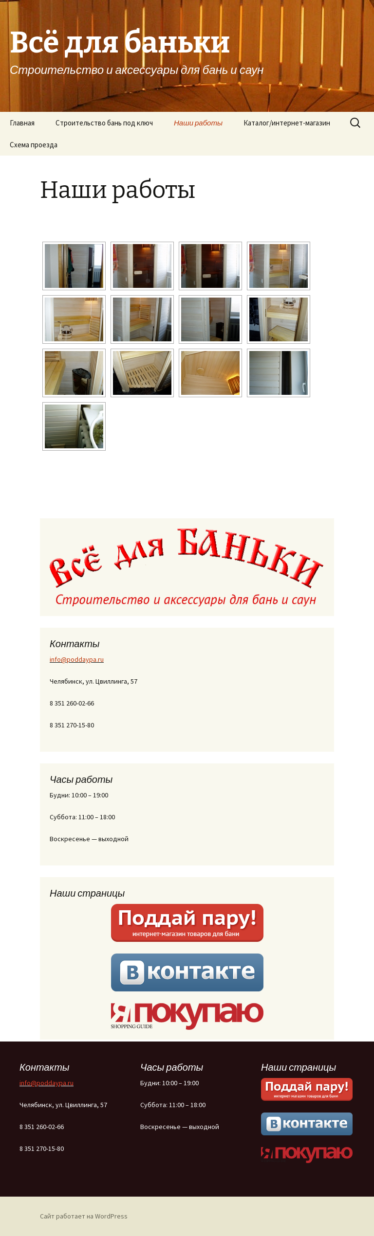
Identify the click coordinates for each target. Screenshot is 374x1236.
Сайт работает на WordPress (84, 1216)
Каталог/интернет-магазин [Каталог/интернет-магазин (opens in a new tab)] (286, 122)
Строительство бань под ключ (104, 122)
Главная (22, 122)
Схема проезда (33, 144)
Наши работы (198, 122)
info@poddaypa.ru (77, 659)
